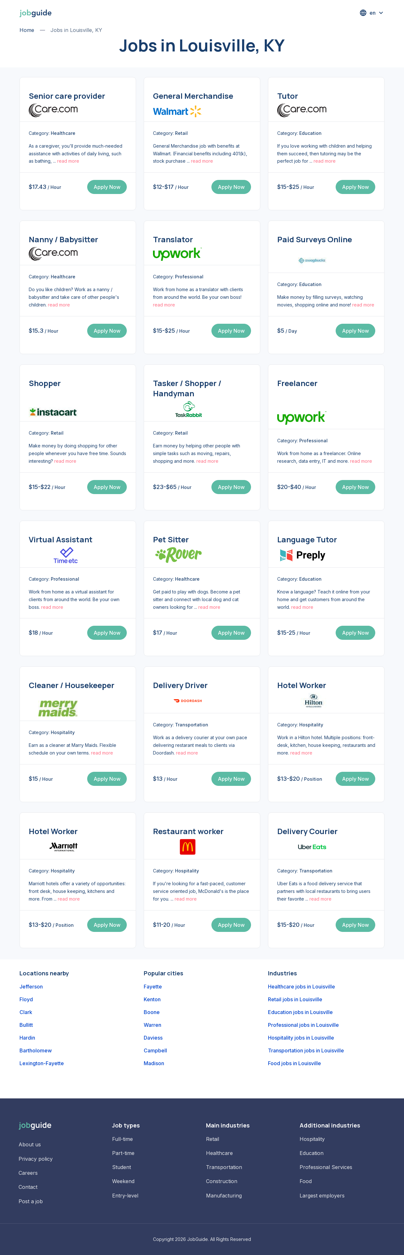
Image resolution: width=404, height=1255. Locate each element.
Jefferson (31, 986)
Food (306, 1181)
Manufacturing (224, 1195)
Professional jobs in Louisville (303, 1025)
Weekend (123, 1181)
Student (121, 1167)
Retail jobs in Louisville (295, 999)
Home (26, 30)
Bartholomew (35, 1050)
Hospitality (312, 1139)
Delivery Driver (180, 685)
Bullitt (26, 1025)
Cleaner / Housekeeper (71, 685)
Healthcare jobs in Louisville (301, 986)
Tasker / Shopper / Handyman (187, 388)
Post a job (31, 1201)
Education (312, 1153)
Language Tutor (307, 539)
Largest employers (322, 1195)
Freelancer (297, 383)
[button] (372, 13)
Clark (25, 1012)
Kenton (152, 999)
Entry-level (125, 1195)
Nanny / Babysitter (63, 239)
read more (68, 161)
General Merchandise (193, 95)
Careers (28, 1173)
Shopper (45, 383)
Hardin (27, 1037)
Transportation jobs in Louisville (306, 1050)
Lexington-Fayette (41, 1063)
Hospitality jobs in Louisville (301, 1037)
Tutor (287, 95)
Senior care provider (67, 95)
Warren (152, 1025)
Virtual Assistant (61, 539)
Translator (173, 239)
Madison (154, 1063)
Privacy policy (36, 1159)
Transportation (224, 1167)
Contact (28, 1187)
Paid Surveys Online (314, 239)
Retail (212, 1139)
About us (30, 1144)
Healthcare (219, 1153)
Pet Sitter (171, 539)
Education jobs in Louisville (300, 1012)
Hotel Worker (301, 685)
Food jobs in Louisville (294, 1063)
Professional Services (326, 1167)
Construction (221, 1181)
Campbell (155, 1050)
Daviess (153, 1037)
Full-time (122, 1139)
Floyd (26, 999)
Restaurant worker (188, 831)
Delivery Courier (307, 831)
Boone (152, 1012)
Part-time (123, 1153)
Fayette (153, 986)
